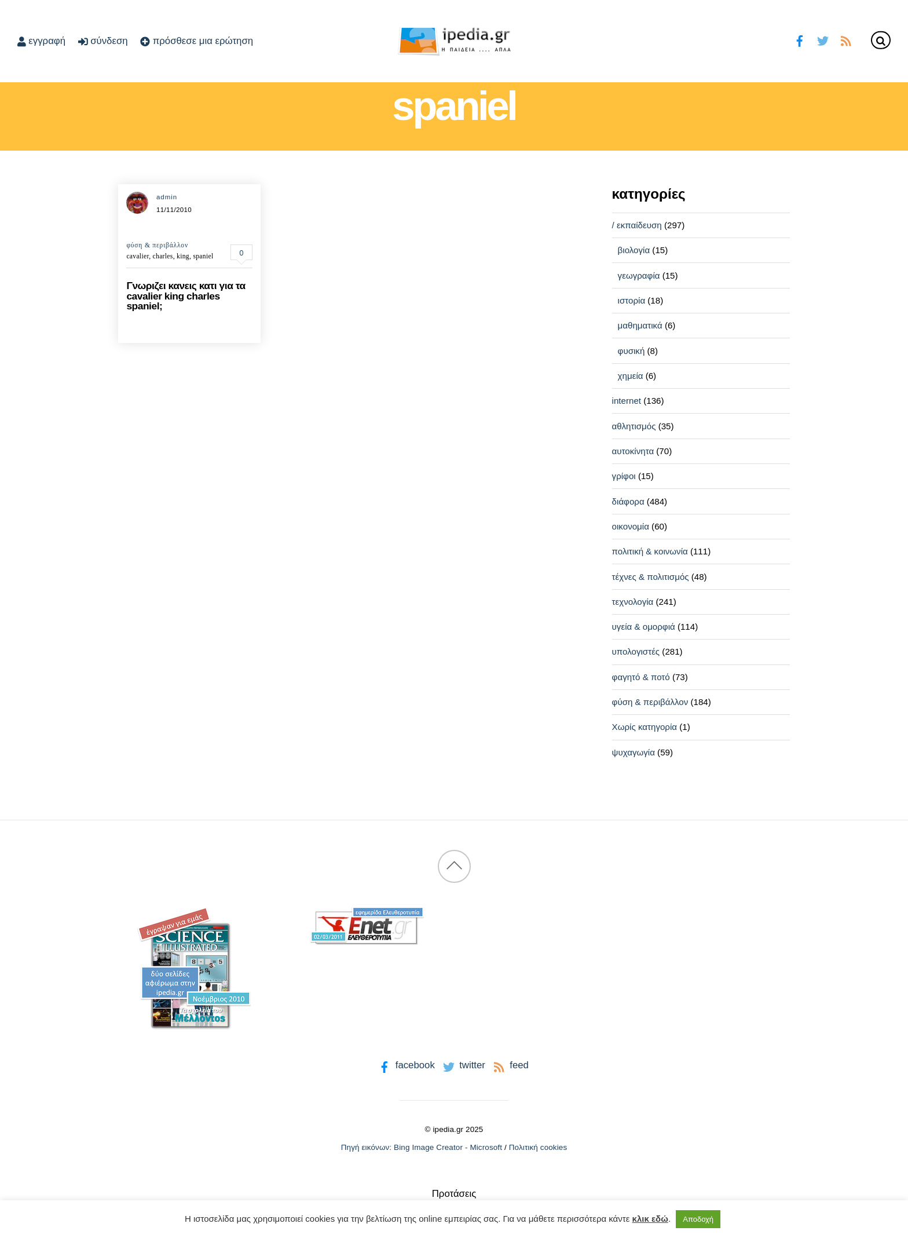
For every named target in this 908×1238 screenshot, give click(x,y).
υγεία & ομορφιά (643, 626)
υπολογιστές (636, 651)
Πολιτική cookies (538, 1147)
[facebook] (800, 39)
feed (510, 1065)
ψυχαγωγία (633, 752)
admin (166, 196)
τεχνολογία (633, 602)
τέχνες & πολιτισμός (650, 577)
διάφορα (628, 501)
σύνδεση (103, 40)
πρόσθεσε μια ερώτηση (196, 40)
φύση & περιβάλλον (157, 245)
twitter (463, 1065)
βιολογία (634, 250)
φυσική (631, 351)
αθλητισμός (634, 426)
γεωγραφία (639, 275)
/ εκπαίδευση (637, 225)
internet (626, 401)
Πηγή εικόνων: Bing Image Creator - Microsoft (421, 1147)
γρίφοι (624, 476)
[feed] (845, 39)
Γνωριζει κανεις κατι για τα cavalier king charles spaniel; (185, 296)
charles (163, 256)
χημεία (630, 376)
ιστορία (632, 300)
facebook (405, 1065)
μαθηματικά (640, 325)
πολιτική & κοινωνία (650, 551)
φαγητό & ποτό (641, 677)
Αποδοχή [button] (698, 1219)
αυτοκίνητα (633, 451)
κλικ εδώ (650, 1219)
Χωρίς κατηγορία (644, 727)
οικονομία (630, 526)
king (183, 256)
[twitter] (822, 39)
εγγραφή (41, 40)
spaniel (203, 256)
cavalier (137, 256)
